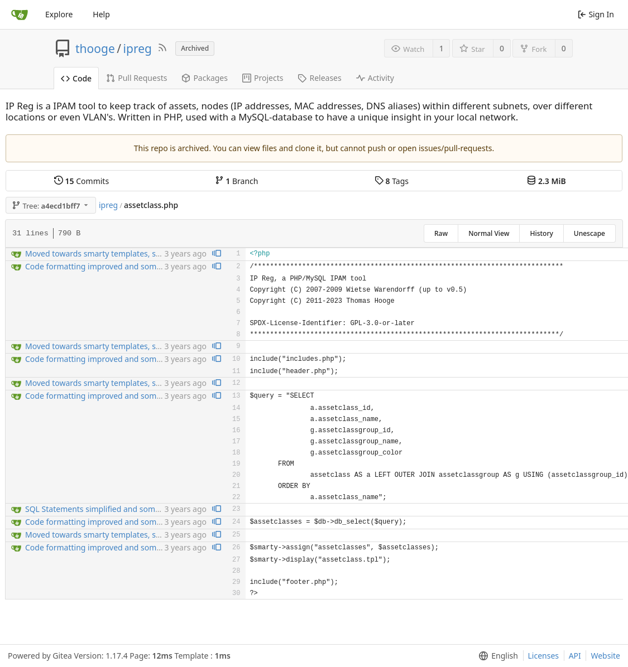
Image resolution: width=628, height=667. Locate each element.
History (541, 233)
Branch (236, 181)
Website (605, 655)
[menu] (495, 656)
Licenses (543, 655)
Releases (319, 77)
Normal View (488, 233)
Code (76, 78)
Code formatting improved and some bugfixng (110, 266)
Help (101, 14)
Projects (262, 77)
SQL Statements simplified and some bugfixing (110, 509)
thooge (95, 48)
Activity (375, 77)
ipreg (137, 48)
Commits (81, 181)
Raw (441, 233)
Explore (59, 14)
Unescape (589, 233)
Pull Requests (136, 77)
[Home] (19, 14)
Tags (392, 181)
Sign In (596, 14)
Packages (204, 77)
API (575, 655)
